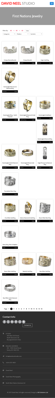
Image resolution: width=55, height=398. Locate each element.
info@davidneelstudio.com (14, 356)
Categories (6, 34)
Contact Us (27, 325)
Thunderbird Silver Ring (10, 191)
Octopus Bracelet (27, 60)
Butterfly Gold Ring (27, 271)
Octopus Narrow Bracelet (10, 60)
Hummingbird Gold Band (45, 115)
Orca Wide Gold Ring (10, 218)
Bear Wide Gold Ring (45, 271)
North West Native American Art (15, 383)
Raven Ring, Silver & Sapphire (10, 244)
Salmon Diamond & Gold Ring (27, 218)
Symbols (33, 34)
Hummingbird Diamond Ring (45, 139)
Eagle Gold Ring (45, 60)
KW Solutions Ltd (42, 392)
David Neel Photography (13, 377)
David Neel (18, 3)
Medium (19, 34)
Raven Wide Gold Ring (10, 271)
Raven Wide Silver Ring (45, 218)
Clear (27, 30)
